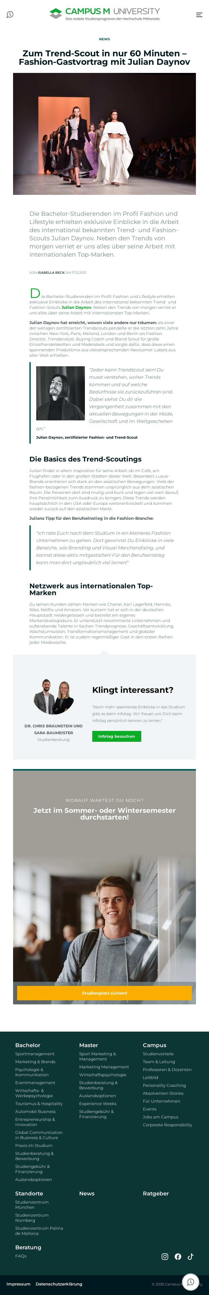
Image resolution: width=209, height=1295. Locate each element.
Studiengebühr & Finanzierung (32, 1169)
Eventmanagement (35, 1082)
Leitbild (150, 1077)
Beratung (28, 1247)
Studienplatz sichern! (104, 993)
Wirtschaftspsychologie (102, 1074)
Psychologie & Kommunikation (32, 1072)
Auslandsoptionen (33, 1179)
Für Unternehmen (161, 1101)
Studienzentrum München (32, 1204)
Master (88, 1045)
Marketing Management (104, 1066)
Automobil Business (35, 1111)
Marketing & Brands (35, 1061)
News (86, 1193)
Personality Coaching (164, 1085)
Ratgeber (156, 1193)
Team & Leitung (159, 1061)
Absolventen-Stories (163, 1093)
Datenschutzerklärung (59, 1284)
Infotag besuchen (116, 736)
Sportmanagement (34, 1053)
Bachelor (27, 1045)
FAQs (20, 1256)
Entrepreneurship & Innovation (35, 1122)
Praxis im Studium (34, 1145)
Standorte (29, 1193)
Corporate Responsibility (167, 1124)
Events (149, 1109)
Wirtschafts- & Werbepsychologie (34, 1093)
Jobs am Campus (160, 1116)
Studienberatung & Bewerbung (34, 1156)
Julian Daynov (76, 307)
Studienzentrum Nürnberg (32, 1218)
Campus (154, 1045)
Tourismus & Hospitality (39, 1103)
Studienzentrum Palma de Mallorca (39, 1231)
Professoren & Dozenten (167, 1069)
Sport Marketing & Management (97, 1056)
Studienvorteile (158, 1053)
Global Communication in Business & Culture (39, 1135)
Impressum (18, 1284)
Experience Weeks (97, 1103)
